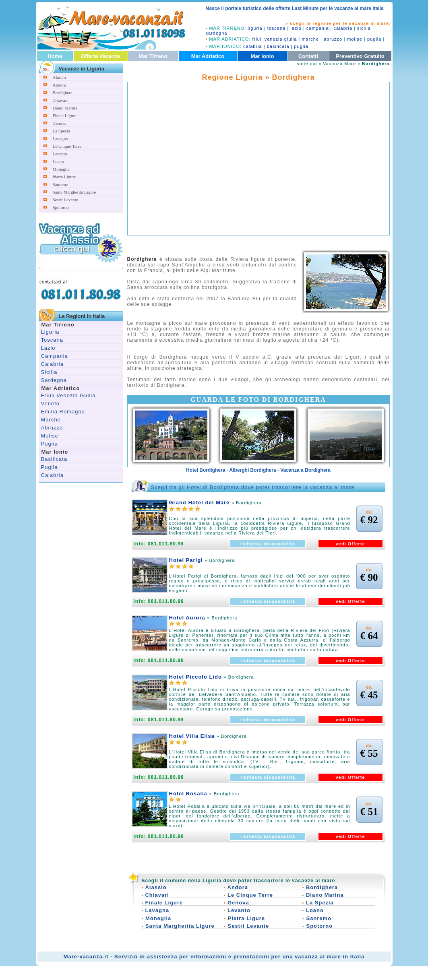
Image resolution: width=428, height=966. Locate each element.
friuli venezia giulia (274, 39)
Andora (59, 85)
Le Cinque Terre (67, 146)
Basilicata (54, 459)
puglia (374, 39)
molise (354, 39)
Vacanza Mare (339, 63)
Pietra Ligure (64, 176)
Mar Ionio (262, 56)
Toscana (52, 340)
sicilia (364, 28)
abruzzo (333, 39)
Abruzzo (52, 428)
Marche (51, 420)
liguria (255, 28)
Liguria (50, 332)
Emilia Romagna (63, 412)
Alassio (59, 77)
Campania (54, 356)
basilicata (278, 46)
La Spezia (61, 130)
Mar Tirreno (153, 56)
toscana (276, 28)
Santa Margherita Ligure (74, 192)
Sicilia (49, 372)
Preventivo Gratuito (360, 56)
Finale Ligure (65, 115)
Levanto (60, 153)
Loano (58, 161)
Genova (59, 123)
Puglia (49, 444)
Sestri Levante (65, 199)
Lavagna (60, 138)
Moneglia (61, 169)
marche (310, 39)
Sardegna (54, 380)
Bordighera (62, 92)
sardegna (216, 33)
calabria (343, 28)
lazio (296, 28)
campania (317, 28)
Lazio (48, 348)
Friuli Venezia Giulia (68, 395)
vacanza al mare (318, 957)
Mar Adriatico (208, 56)
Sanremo (60, 184)
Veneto (50, 403)
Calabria (52, 364)
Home (55, 56)
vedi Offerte (350, 543)
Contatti (308, 56)
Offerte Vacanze (100, 56)
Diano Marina (65, 107)
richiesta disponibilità (267, 543)
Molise (50, 436)
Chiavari (60, 100)
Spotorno (61, 207)
